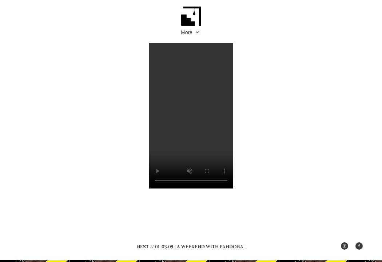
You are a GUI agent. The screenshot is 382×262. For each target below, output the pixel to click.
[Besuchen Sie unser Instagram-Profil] (344, 246)
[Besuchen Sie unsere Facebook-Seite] (359, 246)
